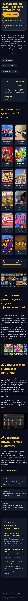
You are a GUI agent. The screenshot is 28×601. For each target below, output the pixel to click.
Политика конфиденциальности (9, 592)
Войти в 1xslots (11, 14)
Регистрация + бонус (13, 20)
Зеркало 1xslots (10, 593)
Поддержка (18, 593)
